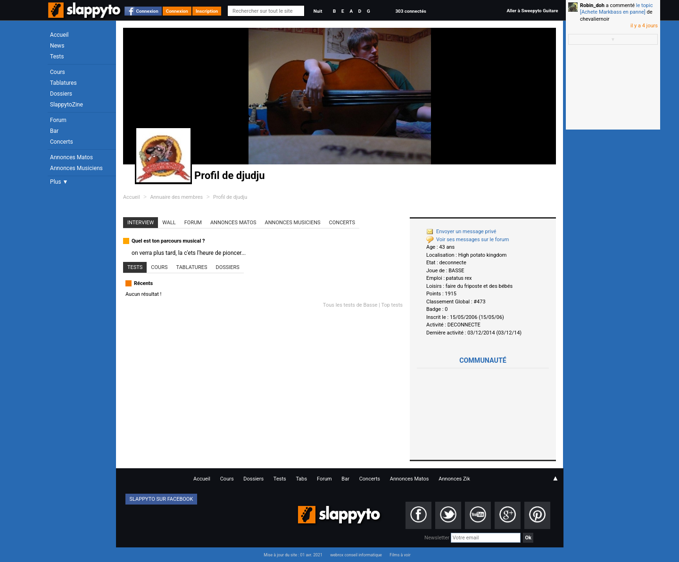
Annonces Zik (454, 479)
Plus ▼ (59, 182)
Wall (169, 223)
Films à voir (399, 555)
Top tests (392, 305)
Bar (54, 131)
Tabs (301, 479)
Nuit (318, 11)
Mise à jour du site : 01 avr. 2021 (293, 555)
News (57, 45)
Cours (57, 72)
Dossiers (61, 93)
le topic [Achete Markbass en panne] (616, 8)
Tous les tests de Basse (350, 305)
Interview (140, 223)
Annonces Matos (71, 157)
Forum (58, 120)
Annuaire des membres (176, 197)
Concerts (61, 141)
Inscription (207, 11)
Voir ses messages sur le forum (467, 239)
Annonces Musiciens (76, 168)
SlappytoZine (66, 104)
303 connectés (410, 11)
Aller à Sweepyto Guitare (532, 10)
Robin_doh (592, 5)
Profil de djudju (230, 197)
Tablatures (63, 83)
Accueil (59, 35)
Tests (57, 56)
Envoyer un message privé (461, 231)
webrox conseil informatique (356, 555)
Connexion (147, 11)
